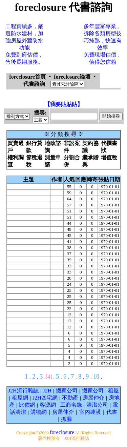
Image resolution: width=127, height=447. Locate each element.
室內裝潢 (90, 412)
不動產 (70, 398)
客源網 (48, 405)
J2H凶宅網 (45, 398)
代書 (111, 412)
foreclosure (62, 432)
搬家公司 (67, 390)
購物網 (38, 412)
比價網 (27, 405)
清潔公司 (97, 405)
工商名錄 (71, 405)
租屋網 (20, 398)
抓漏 (66, 419)
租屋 (113, 390)
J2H (47, 390)
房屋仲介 (93, 398)
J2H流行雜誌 (23, 390)
